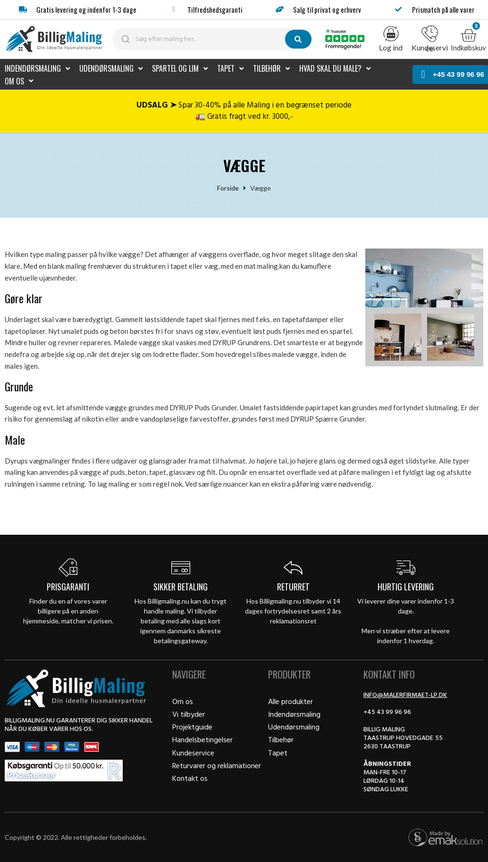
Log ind (391, 47)
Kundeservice (430, 48)
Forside (228, 187)
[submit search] (298, 39)
